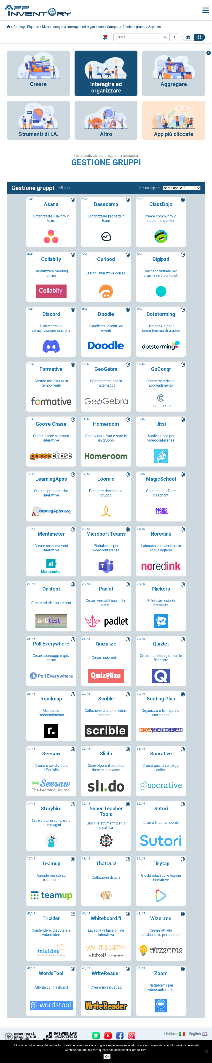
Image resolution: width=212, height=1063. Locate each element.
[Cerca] (137, 37)
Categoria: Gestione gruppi (126, 27)
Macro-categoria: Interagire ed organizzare (73, 27)
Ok (107, 1056)
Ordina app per (150, 188)
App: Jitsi (154, 27)
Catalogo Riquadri (26, 27)
